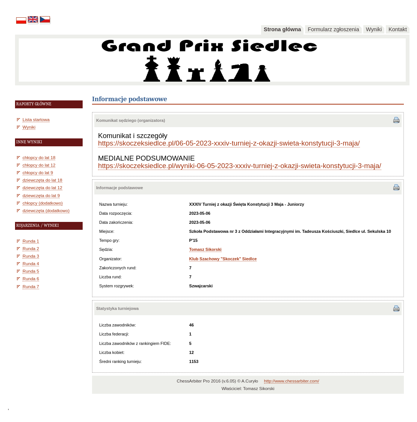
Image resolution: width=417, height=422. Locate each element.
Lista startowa (36, 119)
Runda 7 (31, 286)
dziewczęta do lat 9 (41, 195)
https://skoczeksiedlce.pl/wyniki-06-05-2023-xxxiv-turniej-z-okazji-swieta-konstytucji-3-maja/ (239, 166)
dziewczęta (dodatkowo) (46, 210)
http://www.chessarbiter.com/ (291, 381)
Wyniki (374, 29)
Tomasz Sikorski (205, 249)
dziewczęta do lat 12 (42, 187)
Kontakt (397, 29)
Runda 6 (31, 278)
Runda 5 (31, 271)
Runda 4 (31, 263)
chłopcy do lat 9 (38, 172)
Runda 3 (31, 256)
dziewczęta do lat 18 (42, 180)
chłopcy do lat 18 (39, 157)
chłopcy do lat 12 (39, 164)
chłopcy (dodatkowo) (43, 202)
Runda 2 (31, 248)
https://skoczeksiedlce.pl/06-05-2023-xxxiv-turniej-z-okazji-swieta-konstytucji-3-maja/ (229, 143)
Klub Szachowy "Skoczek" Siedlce (223, 259)
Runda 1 (31, 240)
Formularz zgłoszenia (333, 29)
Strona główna (282, 29)
